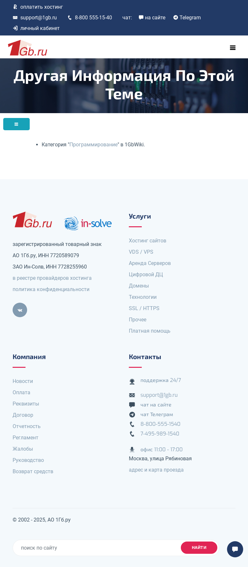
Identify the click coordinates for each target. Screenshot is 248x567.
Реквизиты (26, 404)
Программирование (93, 145)
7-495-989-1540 (159, 433)
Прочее (137, 320)
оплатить (38, 7)
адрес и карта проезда (156, 470)
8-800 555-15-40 (89, 18)
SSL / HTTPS (144, 308)
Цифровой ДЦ (146, 274)
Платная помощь (149, 331)
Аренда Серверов (150, 263)
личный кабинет (36, 28)
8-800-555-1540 (160, 424)
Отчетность (27, 426)
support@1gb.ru (35, 18)
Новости (23, 381)
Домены (139, 286)
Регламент (25, 438)
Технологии (143, 297)
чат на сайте (155, 404)
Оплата (21, 392)
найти (199, 547)
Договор (23, 415)
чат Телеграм (156, 414)
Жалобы (23, 449)
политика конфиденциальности (51, 289)
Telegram (187, 18)
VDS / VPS (141, 252)
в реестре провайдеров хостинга (52, 278)
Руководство (28, 460)
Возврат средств (33, 471)
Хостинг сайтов (147, 241)
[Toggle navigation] (232, 48)
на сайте (152, 18)
